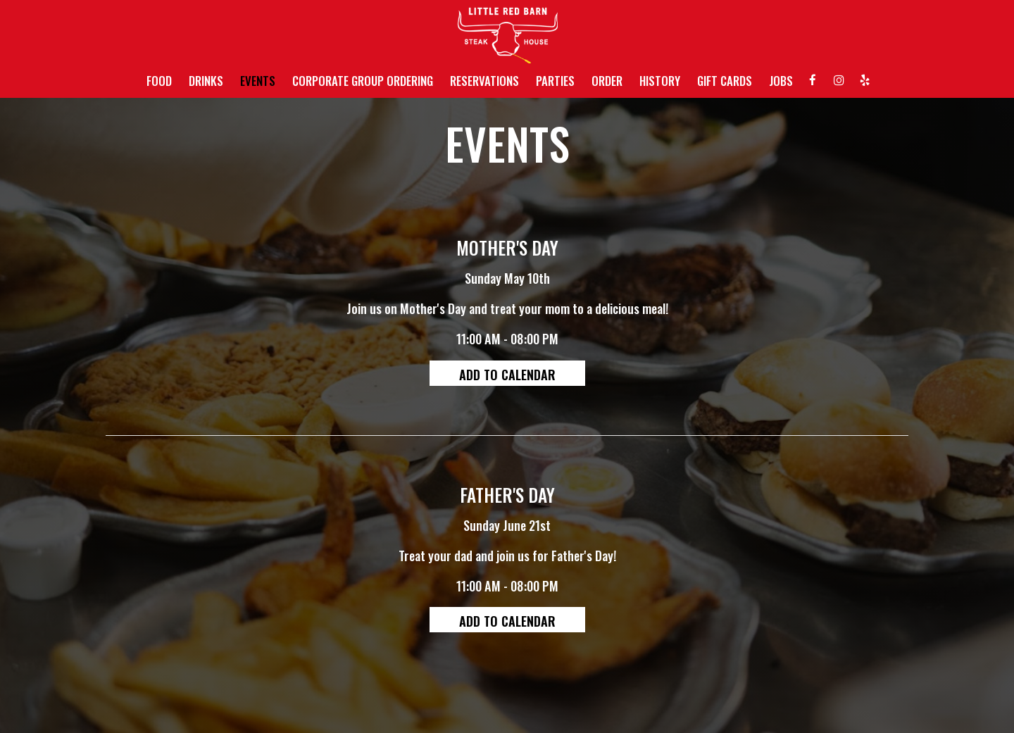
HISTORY (659, 81)
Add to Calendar (507, 374)
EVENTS (257, 81)
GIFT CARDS (724, 81)
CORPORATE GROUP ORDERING (362, 81)
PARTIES (555, 81)
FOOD (159, 81)
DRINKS (206, 81)
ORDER (607, 81)
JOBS (781, 81)
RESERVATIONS (484, 81)
